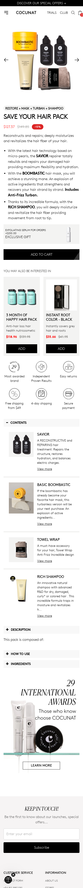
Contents (16, 422)
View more (44, 469)
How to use (18, 653)
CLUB (64, 12)
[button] (8, 880)
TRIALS (51, 12)
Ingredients (18, 663)
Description (18, 629)
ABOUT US (51, 880)
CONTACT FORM (13, 880)
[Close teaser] (13, 874)
